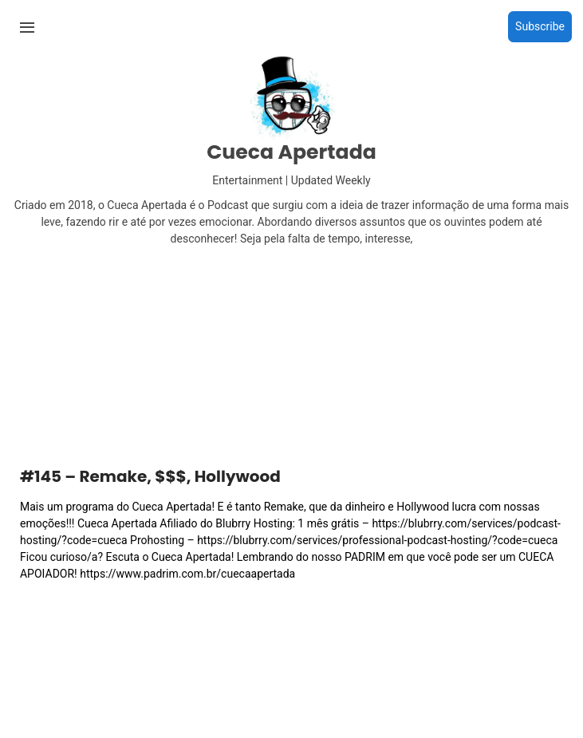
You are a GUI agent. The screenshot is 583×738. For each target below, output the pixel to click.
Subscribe (540, 26)
